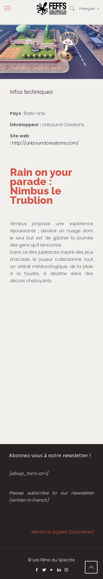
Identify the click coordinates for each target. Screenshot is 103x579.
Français (89, 8)
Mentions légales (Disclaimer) (63, 532)
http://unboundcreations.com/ (45, 143)
